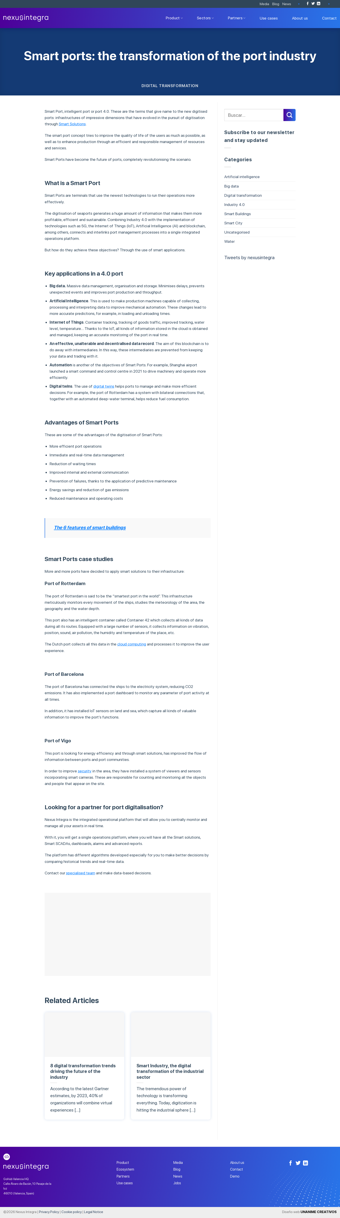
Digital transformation (170, 85)
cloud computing (131, 644)
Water (229, 241)
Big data (231, 186)
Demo (235, 1176)
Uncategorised (237, 232)
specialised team (80, 873)
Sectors (205, 17)
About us (300, 18)
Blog (275, 4)
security (85, 771)
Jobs (177, 1183)
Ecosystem (125, 1169)
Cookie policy (71, 1212)
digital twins (103, 386)
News (286, 4)
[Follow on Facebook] (307, 4)
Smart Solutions (72, 124)
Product (174, 17)
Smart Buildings (237, 213)
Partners (236, 17)
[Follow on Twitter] (313, 4)
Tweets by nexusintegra (249, 257)
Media (264, 4)
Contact (329, 18)
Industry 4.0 (234, 204)
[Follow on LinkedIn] (318, 4)
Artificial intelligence (242, 176)
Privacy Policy (49, 1212)
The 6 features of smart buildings (90, 527)
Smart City (233, 223)
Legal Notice (93, 1212)
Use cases (269, 18)
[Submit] (289, 115)
